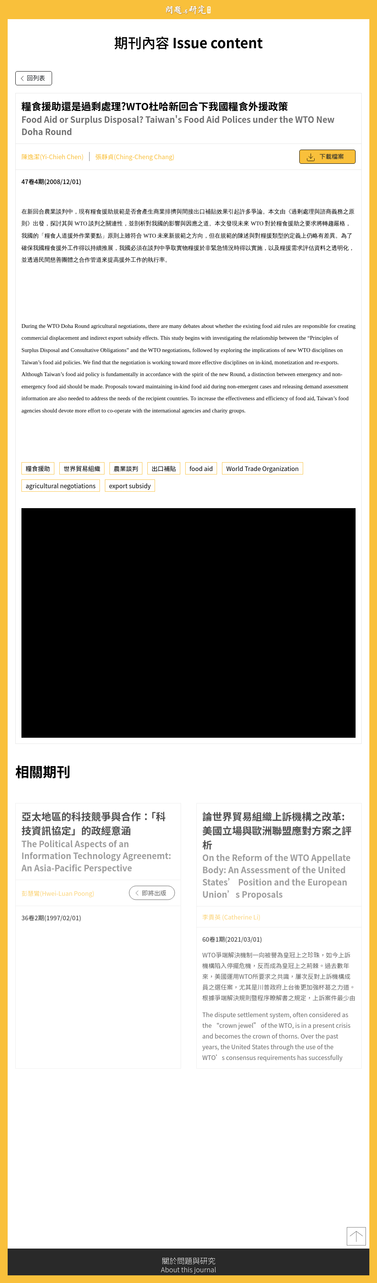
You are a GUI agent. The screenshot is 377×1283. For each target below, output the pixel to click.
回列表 (31, 78)
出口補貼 (164, 468)
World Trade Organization (262, 468)
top (356, 1239)
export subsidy (130, 485)
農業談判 (126, 468)
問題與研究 (188, 9)
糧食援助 (38, 468)
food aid (201, 468)
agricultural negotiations (61, 485)
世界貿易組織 (82, 468)
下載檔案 (325, 157)
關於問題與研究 (188, 1265)
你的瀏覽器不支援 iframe (188, 623)
